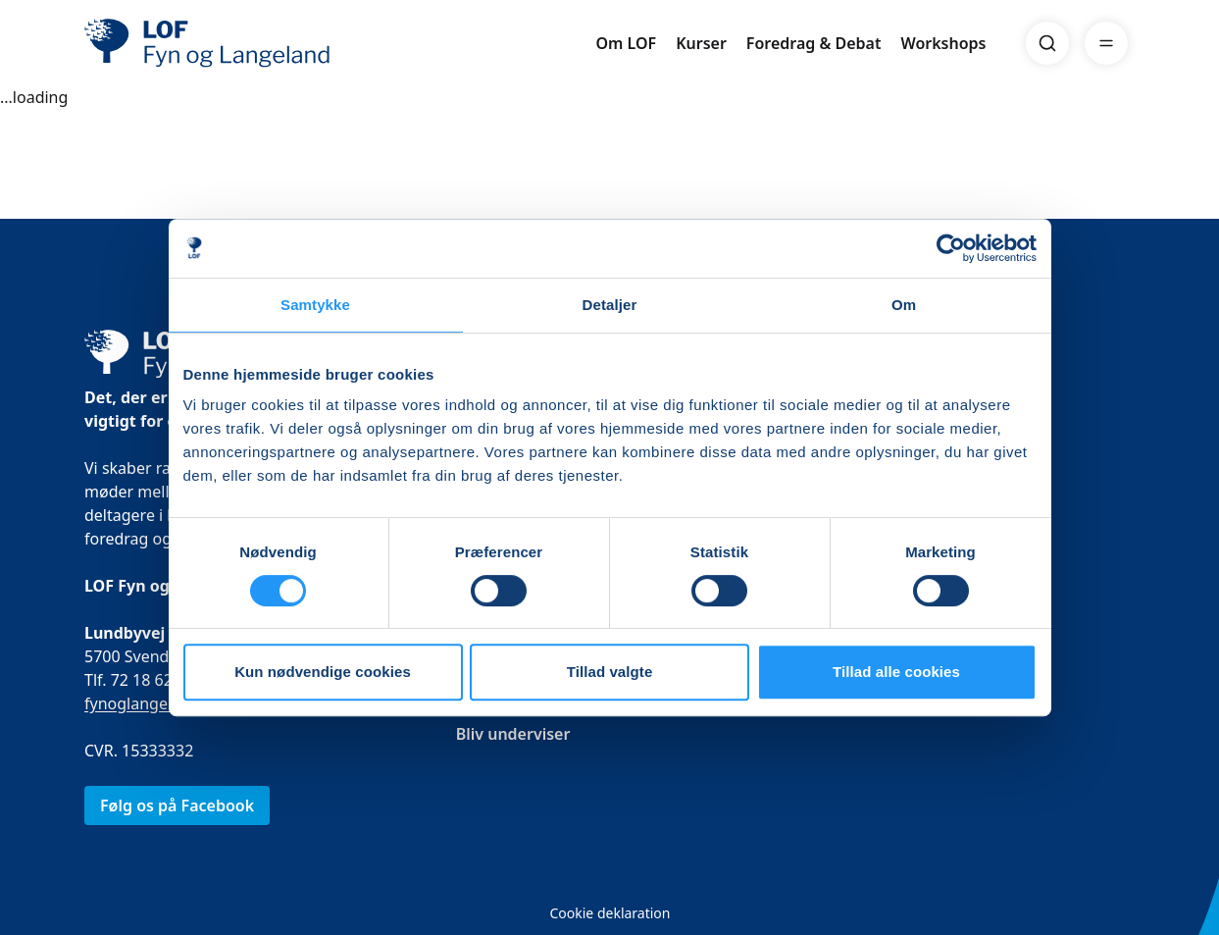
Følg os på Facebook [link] (177, 805)
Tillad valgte (610, 671)
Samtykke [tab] (315, 304)
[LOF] (227, 43)
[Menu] (1106, 43)
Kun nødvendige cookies (322, 671)
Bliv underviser (512, 734)
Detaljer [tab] (610, 304)
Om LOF (625, 43)
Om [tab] (903, 304)
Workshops (943, 43)
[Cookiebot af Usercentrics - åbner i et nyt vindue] (951, 248)
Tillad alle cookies (896, 671)
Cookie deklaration (609, 913)
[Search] (1047, 43)
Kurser (701, 43)
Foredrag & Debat (814, 43)
